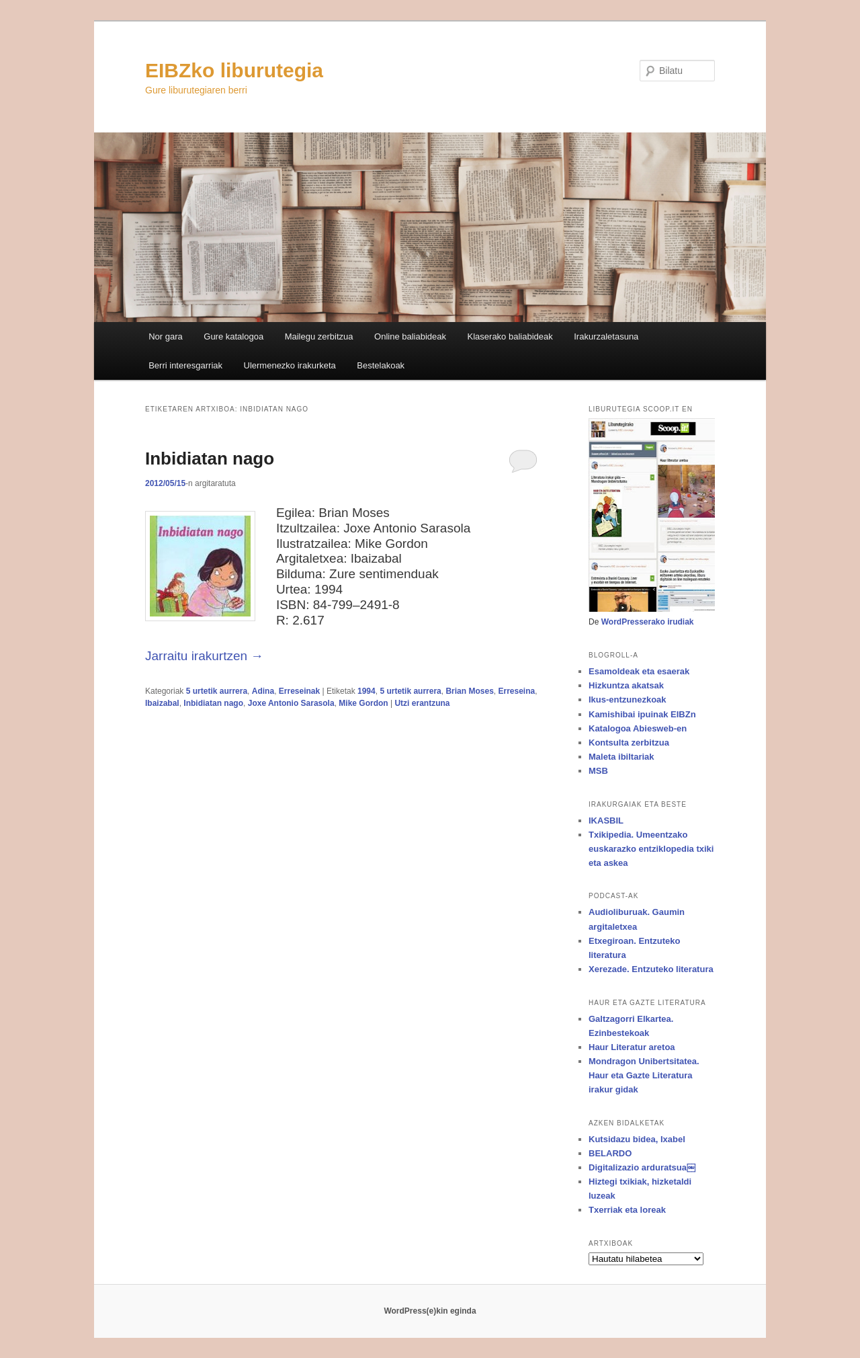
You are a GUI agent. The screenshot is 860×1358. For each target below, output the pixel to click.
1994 (366, 691)
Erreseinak (299, 691)
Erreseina (516, 691)
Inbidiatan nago (209, 458)
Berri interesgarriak (185, 365)
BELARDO (610, 1153)
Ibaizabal (162, 703)
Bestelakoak (380, 365)
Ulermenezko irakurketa (290, 365)
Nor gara (165, 336)
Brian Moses (469, 691)
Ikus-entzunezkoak (627, 699)
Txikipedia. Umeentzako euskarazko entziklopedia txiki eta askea (651, 849)
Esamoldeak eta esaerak (639, 671)
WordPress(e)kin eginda (430, 1311)
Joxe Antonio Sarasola (291, 703)
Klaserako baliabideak (510, 336)
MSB (598, 771)
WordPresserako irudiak (647, 622)
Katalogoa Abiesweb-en (638, 728)
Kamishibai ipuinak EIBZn (642, 714)
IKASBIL (606, 820)
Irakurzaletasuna (606, 336)
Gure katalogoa (233, 336)
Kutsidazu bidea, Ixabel (637, 1139)
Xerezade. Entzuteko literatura (651, 969)
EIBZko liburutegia (234, 70)
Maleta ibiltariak (621, 757)
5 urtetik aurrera (216, 691)
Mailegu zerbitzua (319, 336)
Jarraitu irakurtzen (204, 656)
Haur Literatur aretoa (632, 1047)
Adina (263, 691)
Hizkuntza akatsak (626, 685)
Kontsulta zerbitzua (629, 742)
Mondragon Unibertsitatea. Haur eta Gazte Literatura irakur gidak (644, 1075)
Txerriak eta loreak (627, 1210)
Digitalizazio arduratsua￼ (642, 1167)
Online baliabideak (410, 336)
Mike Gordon (363, 703)
